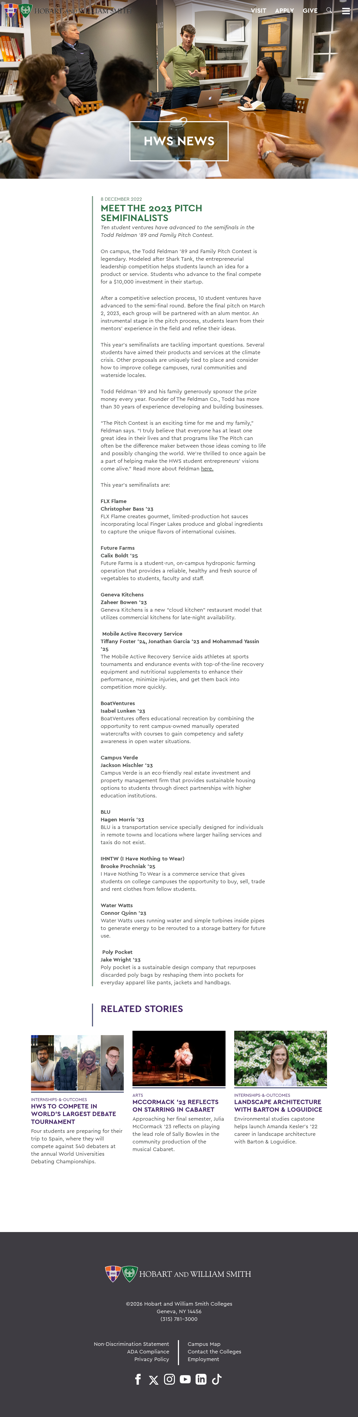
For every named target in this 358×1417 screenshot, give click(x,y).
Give (310, 10)
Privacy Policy (151, 1359)
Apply (284, 10)
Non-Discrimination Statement (131, 1343)
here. (207, 468)
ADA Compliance (148, 1351)
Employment (203, 1359)
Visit (258, 10)
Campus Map (204, 1343)
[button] (329, 10)
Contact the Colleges (214, 1351)
